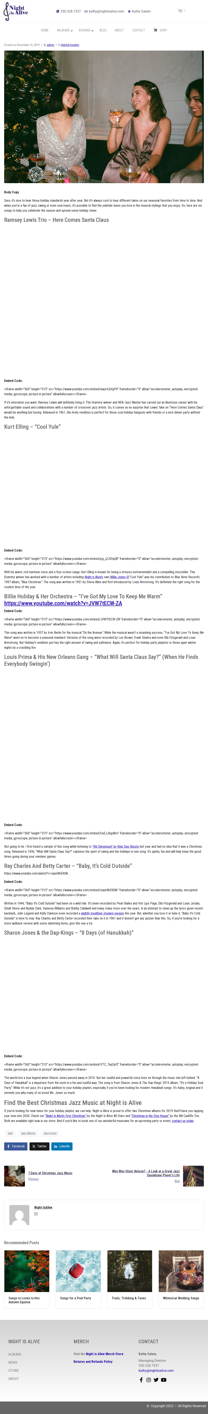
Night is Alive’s (94, 577)
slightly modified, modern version (102, 913)
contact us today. (183, 1121)
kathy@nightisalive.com (156, 1371)
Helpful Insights (70, 45)
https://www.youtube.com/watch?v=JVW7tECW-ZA (63, 603)
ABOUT (13, 1379)
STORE (13, 1371)
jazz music (50, 1133)
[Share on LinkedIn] (62, 1146)
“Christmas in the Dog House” (150, 1116)
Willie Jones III (119, 577)
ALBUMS (14, 1354)
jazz (10, 1133)
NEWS (12, 1362)
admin (50, 45)
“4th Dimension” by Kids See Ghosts (115, 847)
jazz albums (28, 1133)
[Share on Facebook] (15, 1146)
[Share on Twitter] (39, 1146)
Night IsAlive (43, 1207)
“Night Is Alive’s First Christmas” (66, 1116)
